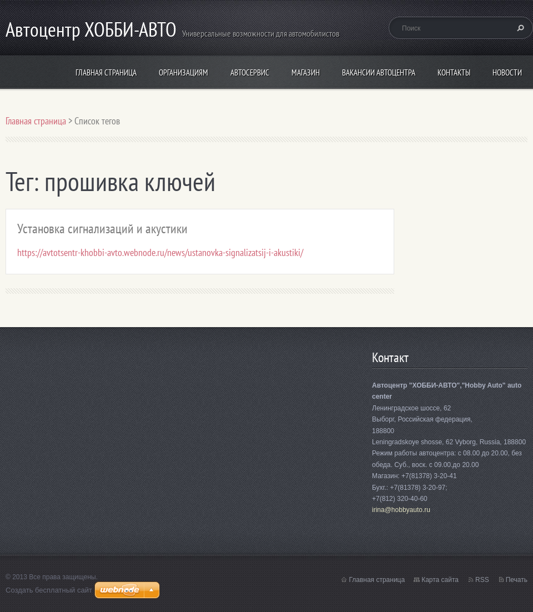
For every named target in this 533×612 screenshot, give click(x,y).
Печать (516, 580)
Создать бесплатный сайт (49, 590)
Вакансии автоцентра (378, 72)
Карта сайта (440, 580)
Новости (507, 72)
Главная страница (106, 72)
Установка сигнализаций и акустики (102, 228)
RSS (482, 580)
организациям (183, 72)
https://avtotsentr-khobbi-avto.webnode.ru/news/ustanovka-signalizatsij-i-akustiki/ (160, 252)
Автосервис (249, 72)
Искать (519, 27)
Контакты (454, 72)
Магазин (305, 72)
